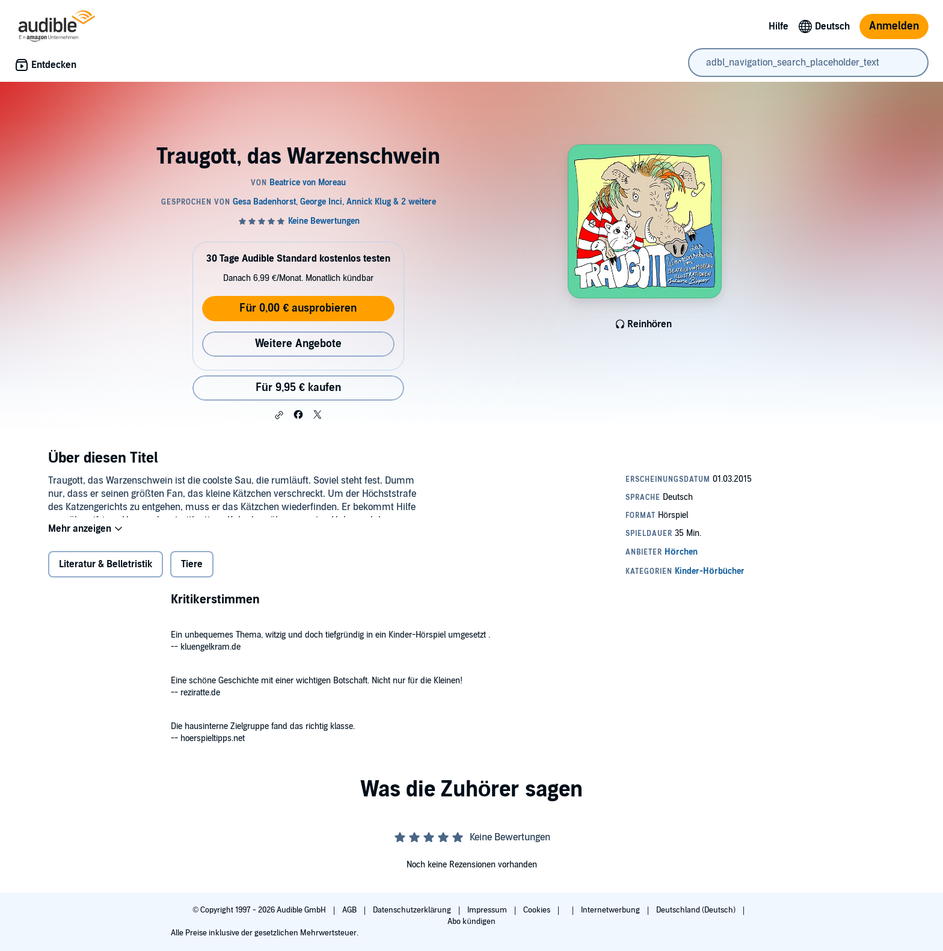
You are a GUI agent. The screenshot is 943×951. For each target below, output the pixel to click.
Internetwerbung (611, 910)
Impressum (488, 910)
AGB (350, 910)
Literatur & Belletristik (105, 572)
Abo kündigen (471, 921)
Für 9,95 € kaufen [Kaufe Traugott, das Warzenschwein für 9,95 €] (298, 387)
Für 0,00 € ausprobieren (298, 308)
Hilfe (778, 26)
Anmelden (894, 26)
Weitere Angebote (298, 343)
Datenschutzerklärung (413, 910)
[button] (279, 415)
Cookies (537, 910)
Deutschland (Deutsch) (696, 910)
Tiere (192, 572)
